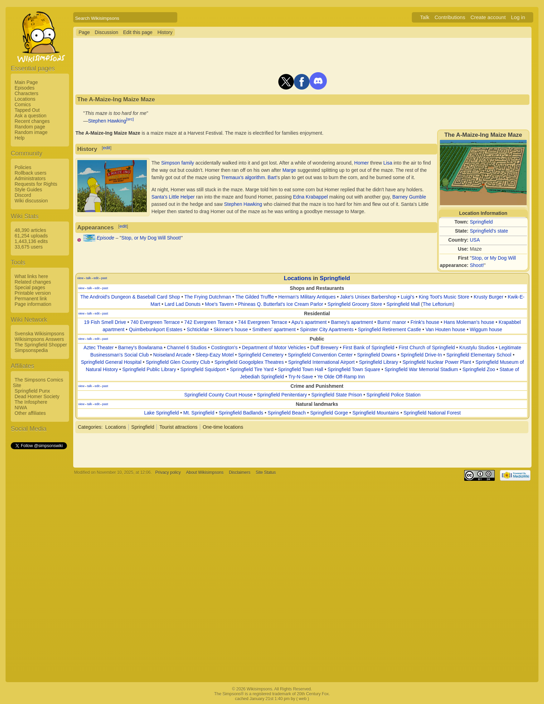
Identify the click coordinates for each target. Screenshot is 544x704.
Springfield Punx (32, 391)
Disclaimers (239, 472)
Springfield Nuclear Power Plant (436, 362)
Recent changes (32, 121)
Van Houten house (445, 329)
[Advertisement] (38, 554)
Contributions (450, 17)
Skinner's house (230, 329)
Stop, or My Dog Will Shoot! (151, 238)
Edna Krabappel (310, 197)
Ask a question (30, 115)
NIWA (21, 407)
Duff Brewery (325, 347)
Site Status (266, 472)
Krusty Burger (488, 297)
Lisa (387, 163)
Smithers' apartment (274, 329)
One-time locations (223, 427)
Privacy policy (168, 472)
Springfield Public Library (149, 369)
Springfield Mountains (375, 413)
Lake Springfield (161, 413)
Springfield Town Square (354, 369)
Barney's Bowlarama (140, 347)
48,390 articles (30, 230)
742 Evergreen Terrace (208, 322)
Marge (289, 170)
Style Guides (28, 189)
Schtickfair (198, 329)
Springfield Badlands (241, 413)
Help (20, 138)
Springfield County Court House (218, 394)
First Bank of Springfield (368, 347)
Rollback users (30, 173)
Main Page (26, 82)
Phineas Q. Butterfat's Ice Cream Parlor (280, 304)
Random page (30, 126)
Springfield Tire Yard (252, 369)
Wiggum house (486, 329)
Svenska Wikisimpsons (39, 333)
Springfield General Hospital (111, 362)
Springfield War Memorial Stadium (421, 369)
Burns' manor (391, 322)
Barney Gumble (409, 197)
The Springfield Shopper (41, 344)
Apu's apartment (309, 322)
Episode (105, 238)
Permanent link (31, 298)
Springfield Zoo (478, 369)
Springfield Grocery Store (355, 304)
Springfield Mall (403, 304)
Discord (23, 195)
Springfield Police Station (393, 394)
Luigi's (407, 297)
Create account (488, 17)
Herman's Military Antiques (306, 297)
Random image (31, 132)
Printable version (33, 293)
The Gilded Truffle (254, 297)
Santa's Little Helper (173, 197)
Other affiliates (30, 413)
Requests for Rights (36, 184)
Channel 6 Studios (186, 347)
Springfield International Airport (321, 362)
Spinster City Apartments (327, 329)
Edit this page (138, 32)
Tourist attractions (178, 427)
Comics (23, 104)
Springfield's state (489, 231)
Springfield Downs (376, 355)
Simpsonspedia (31, 350)
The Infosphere (31, 402)
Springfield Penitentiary (282, 394)
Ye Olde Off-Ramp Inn (341, 376)
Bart (272, 177)
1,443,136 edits (31, 241)
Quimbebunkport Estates (155, 329)
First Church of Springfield (427, 347)
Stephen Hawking (107, 121)
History (165, 32)
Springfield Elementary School (478, 355)
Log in (518, 17)
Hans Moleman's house (469, 322)
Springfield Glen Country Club (178, 362)
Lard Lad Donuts (182, 304)
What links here (31, 276)
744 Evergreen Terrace (262, 322)
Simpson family (177, 163)
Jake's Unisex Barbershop (368, 297)
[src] (130, 119)
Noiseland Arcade (172, 355)
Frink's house (424, 322)
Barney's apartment (352, 322)
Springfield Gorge (329, 413)
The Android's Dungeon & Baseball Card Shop (130, 297)
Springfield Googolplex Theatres (249, 362)
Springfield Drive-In (421, 355)
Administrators (30, 178)
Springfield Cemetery (260, 355)
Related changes (33, 282)
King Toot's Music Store (444, 297)
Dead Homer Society (37, 396)
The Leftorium (437, 304)
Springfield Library (378, 362)
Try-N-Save (300, 376)
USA (475, 240)
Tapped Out (27, 110)
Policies (23, 167)
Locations (25, 99)
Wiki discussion (31, 200)
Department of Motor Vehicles (274, 347)
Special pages (30, 287)
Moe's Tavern (219, 304)
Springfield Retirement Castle (389, 329)
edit (106, 147)
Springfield (481, 222)
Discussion (106, 32)
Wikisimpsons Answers (39, 339)
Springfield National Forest (432, 413)
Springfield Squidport (203, 369)
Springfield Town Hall (300, 369)
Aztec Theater (99, 347)
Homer (361, 163)
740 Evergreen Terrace (155, 322)
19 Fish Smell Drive (105, 322)
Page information (33, 304)
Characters (26, 93)
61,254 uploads (31, 235)
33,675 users (29, 247)
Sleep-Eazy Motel (215, 355)
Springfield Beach (287, 413)
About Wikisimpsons (204, 472)
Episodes (25, 88)
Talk (425, 17)
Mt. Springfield (198, 413)
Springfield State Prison (336, 394)
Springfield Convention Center (320, 355)
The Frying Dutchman (207, 297)
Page (84, 32)
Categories (89, 427)
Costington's (224, 347)
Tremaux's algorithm (243, 177)
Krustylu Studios (476, 347)
